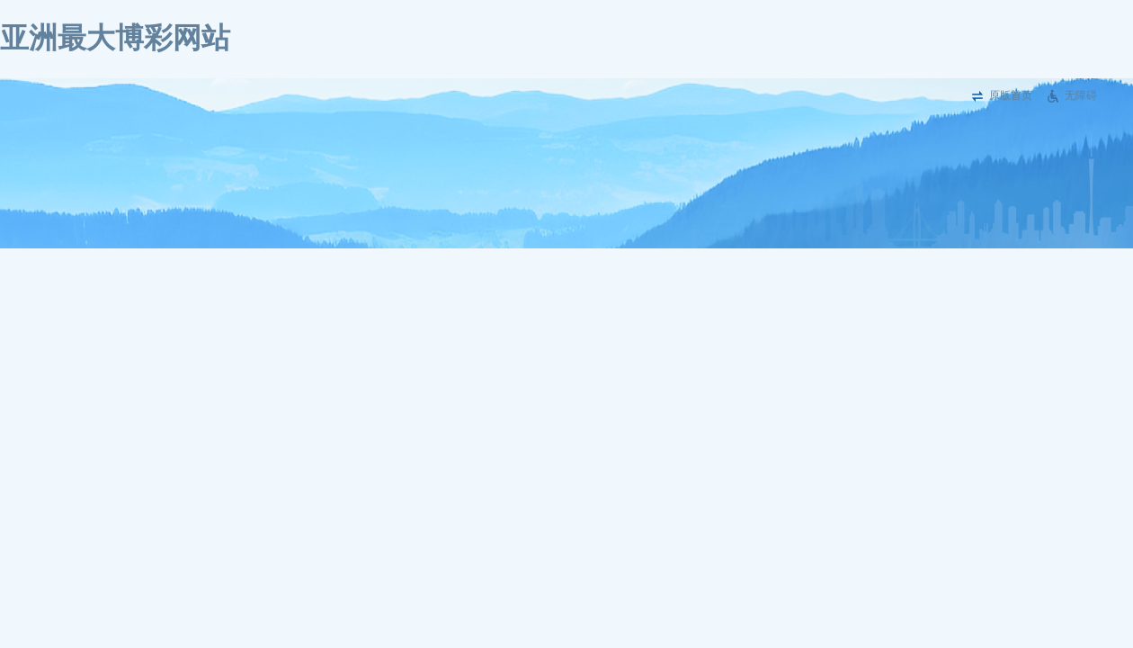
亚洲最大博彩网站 (115, 38)
